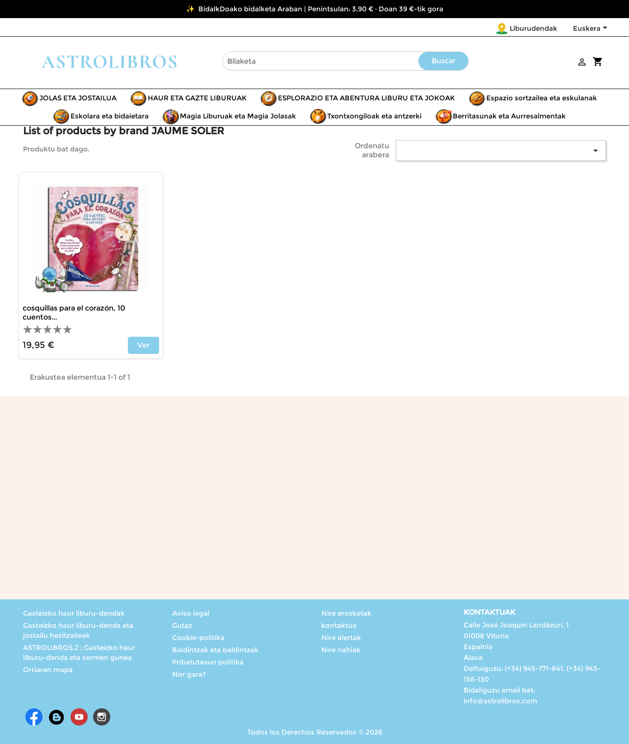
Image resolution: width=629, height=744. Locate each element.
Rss (56, 716)
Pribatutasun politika (208, 662)
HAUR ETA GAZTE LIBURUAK (197, 98)
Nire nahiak (341, 649)
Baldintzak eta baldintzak (215, 649)
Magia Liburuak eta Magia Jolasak (238, 116)
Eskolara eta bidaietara (109, 116)
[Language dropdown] (591, 29)
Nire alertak (341, 637)
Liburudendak (533, 28)
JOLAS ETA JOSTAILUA (78, 98)
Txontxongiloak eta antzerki (374, 116)
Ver (143, 345)
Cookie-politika (198, 637)
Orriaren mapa (48, 669)
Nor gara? (189, 674)
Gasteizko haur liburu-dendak (74, 613)
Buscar (443, 61)
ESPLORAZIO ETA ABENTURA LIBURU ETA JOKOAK (366, 98)
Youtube (79, 716)
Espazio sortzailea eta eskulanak (541, 98)
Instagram (101, 716)
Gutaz (182, 625)
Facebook (33, 716)
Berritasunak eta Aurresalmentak (509, 116)
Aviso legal (190, 613)
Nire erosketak (346, 613)
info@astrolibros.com (500, 701)
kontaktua (339, 625)
